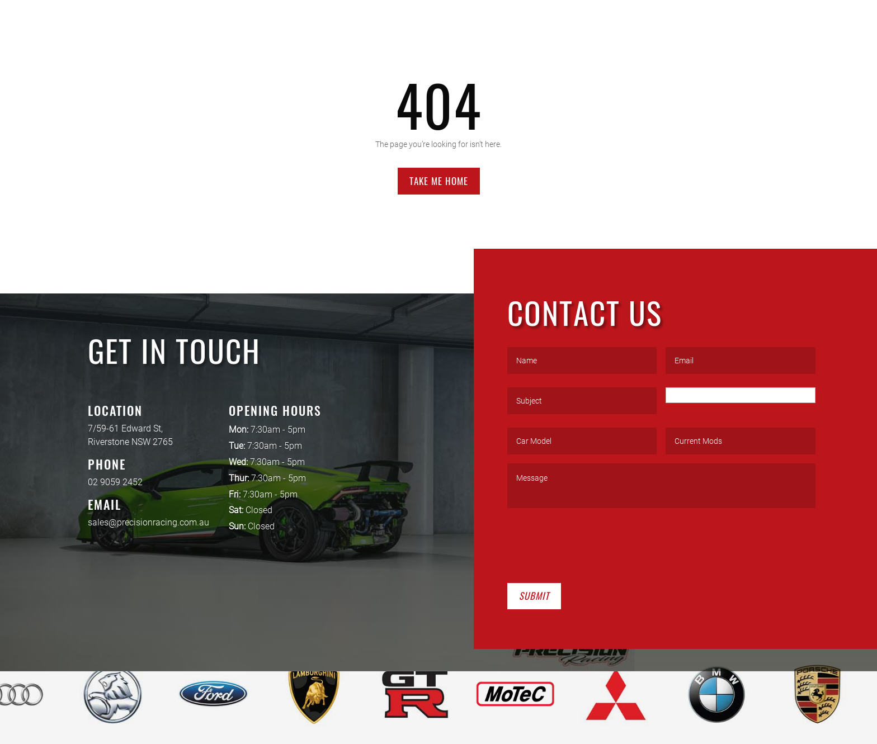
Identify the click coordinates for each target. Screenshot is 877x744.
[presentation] (592, 543)
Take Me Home (438, 181)
